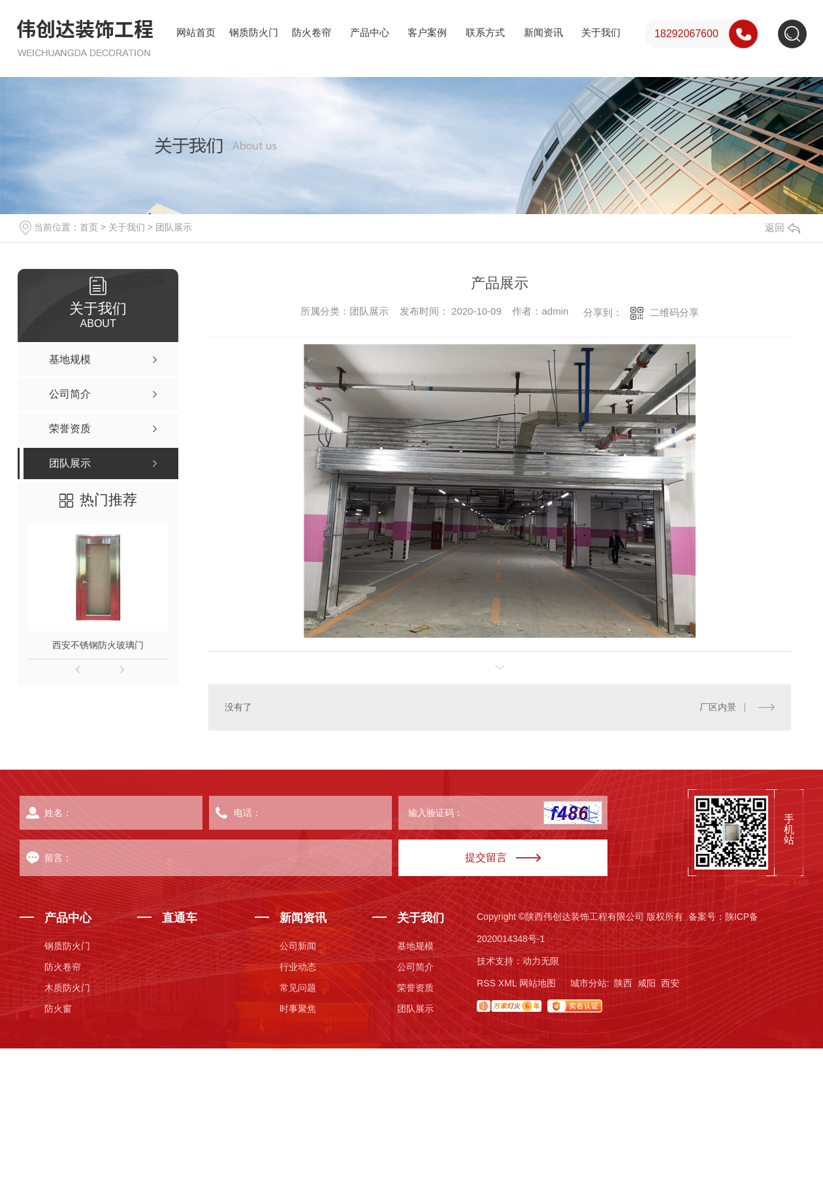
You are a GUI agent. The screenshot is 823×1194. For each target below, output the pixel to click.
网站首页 (196, 32)
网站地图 (537, 983)
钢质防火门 (253, 32)
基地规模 (415, 946)
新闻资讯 (543, 32)
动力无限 (541, 961)
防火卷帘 (311, 32)
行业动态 (298, 967)
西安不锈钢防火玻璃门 (98, 645)
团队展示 (173, 227)
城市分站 (588, 983)
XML (507, 983)
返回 (782, 227)
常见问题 (298, 987)
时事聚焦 (298, 1008)
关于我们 (601, 32)
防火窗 (58, 1008)
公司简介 (415, 967)
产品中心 (369, 32)
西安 (670, 983)
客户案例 (427, 32)
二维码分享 (674, 312)
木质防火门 (67, 987)
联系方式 (485, 32)
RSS (486, 983)
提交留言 (486, 857)
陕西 (623, 983)
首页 (89, 227)
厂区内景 (718, 707)
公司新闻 (298, 946)
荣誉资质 (415, 987)
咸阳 (646, 983)
